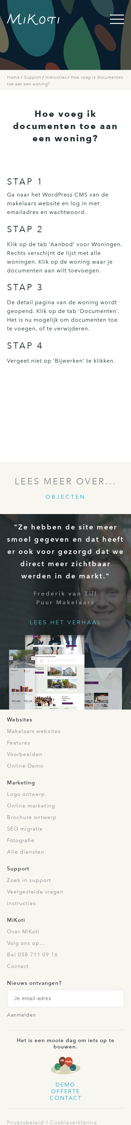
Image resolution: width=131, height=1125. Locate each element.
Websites (19, 720)
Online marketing (31, 806)
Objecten (65, 496)
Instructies (56, 77)
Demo (65, 1084)
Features (18, 743)
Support (33, 77)
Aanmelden (21, 1015)
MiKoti (16, 920)
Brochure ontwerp (32, 817)
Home (14, 77)
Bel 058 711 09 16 (32, 955)
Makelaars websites (34, 731)
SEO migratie (25, 829)
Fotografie (21, 840)
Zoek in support (29, 880)
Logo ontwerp (26, 794)
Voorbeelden (25, 754)
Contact (18, 966)
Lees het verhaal (66, 622)
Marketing (21, 782)
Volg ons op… (26, 943)
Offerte (65, 1091)
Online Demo (25, 766)
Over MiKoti (23, 931)
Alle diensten (25, 852)
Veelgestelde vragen (35, 892)
